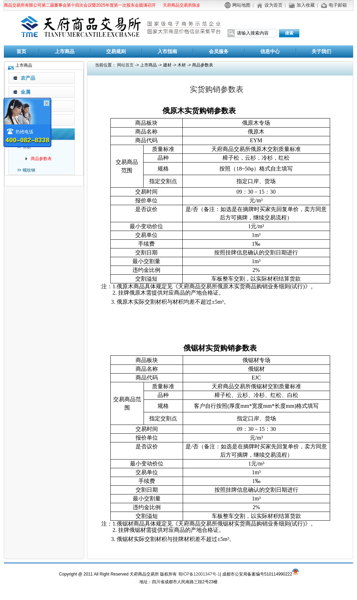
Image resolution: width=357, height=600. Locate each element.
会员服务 (218, 51)
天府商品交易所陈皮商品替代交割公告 (198, 5)
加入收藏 (306, 5)
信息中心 (270, 51)
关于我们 (321, 51)
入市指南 (167, 51)
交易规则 (116, 51)
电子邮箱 (338, 5)
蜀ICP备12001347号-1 (199, 574)
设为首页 (273, 5)
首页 (21, 51)
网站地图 (241, 5)
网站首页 (125, 65)
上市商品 (64, 51)
